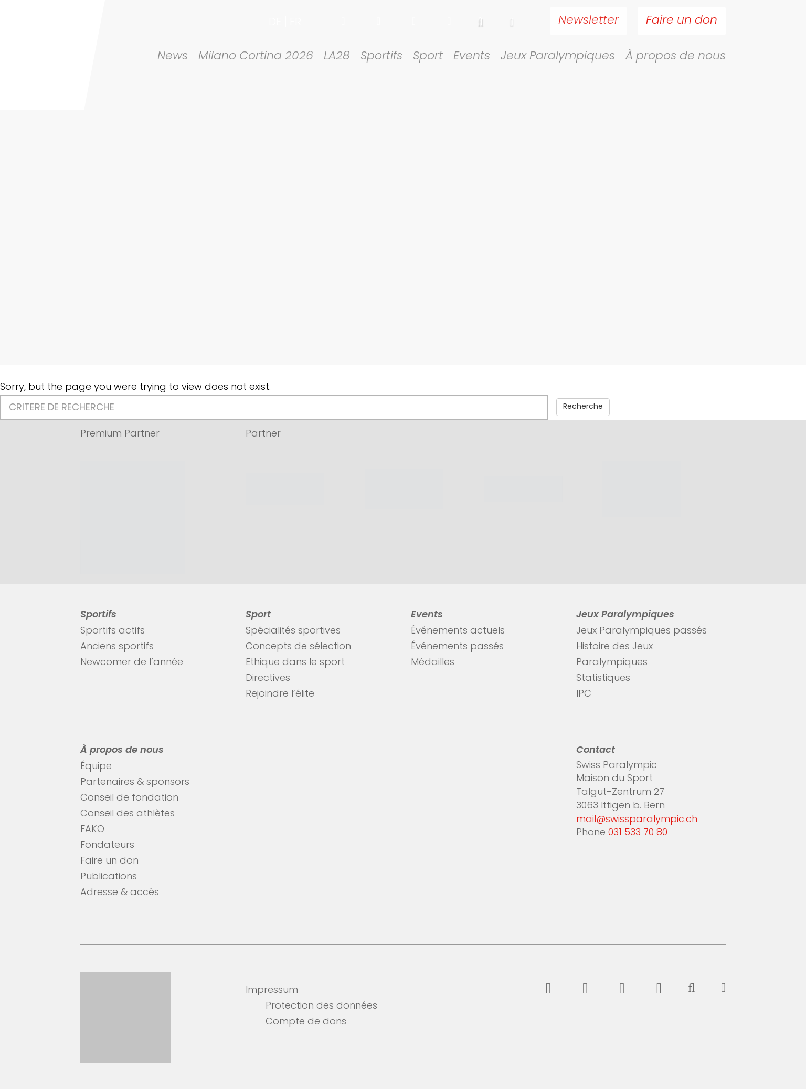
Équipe (96, 767)
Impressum (272, 990)
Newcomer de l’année (131, 663)
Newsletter (588, 21)
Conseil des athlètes (127, 814)
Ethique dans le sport (295, 663)
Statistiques (603, 678)
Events (471, 56)
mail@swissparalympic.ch (636, 820)
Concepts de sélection (298, 647)
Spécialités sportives (293, 631)
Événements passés (457, 647)
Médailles (432, 663)
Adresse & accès (119, 893)
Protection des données (321, 1006)
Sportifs (381, 56)
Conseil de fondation (129, 798)
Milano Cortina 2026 (255, 56)
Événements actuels (458, 631)
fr (295, 22)
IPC (583, 694)
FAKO (92, 830)
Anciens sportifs (117, 647)
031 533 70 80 (637, 833)
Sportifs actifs (112, 631)
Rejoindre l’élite (280, 694)
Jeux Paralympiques (558, 56)
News (172, 56)
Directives (268, 678)
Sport (428, 56)
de (275, 22)
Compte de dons (306, 1022)
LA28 (337, 56)
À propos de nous (675, 56)
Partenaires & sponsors (134, 782)
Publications (108, 877)
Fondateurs (107, 846)
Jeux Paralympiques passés (641, 631)
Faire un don (681, 21)
